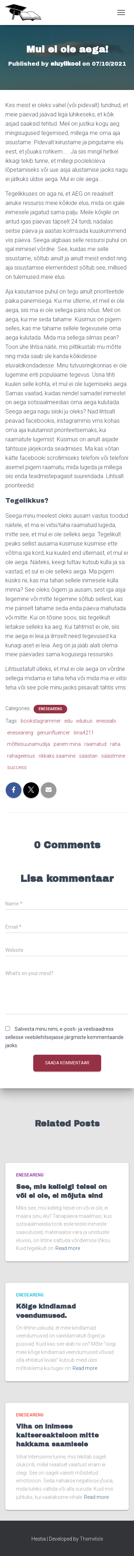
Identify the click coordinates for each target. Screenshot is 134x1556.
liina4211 (84, 733)
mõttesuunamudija (28, 744)
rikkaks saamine (57, 756)
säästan (88, 756)
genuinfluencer (53, 733)
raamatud (95, 744)
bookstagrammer (41, 721)
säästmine (113, 756)
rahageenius (21, 756)
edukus (84, 721)
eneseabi (106, 721)
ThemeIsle (91, 1539)
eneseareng (20, 733)
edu (68, 721)
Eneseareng (50, 709)
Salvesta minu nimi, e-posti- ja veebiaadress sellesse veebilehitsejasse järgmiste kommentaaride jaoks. (64, 1037)
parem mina (67, 744)
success (17, 767)
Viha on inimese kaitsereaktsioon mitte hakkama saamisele (57, 1435)
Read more (67, 1248)
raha (115, 744)
